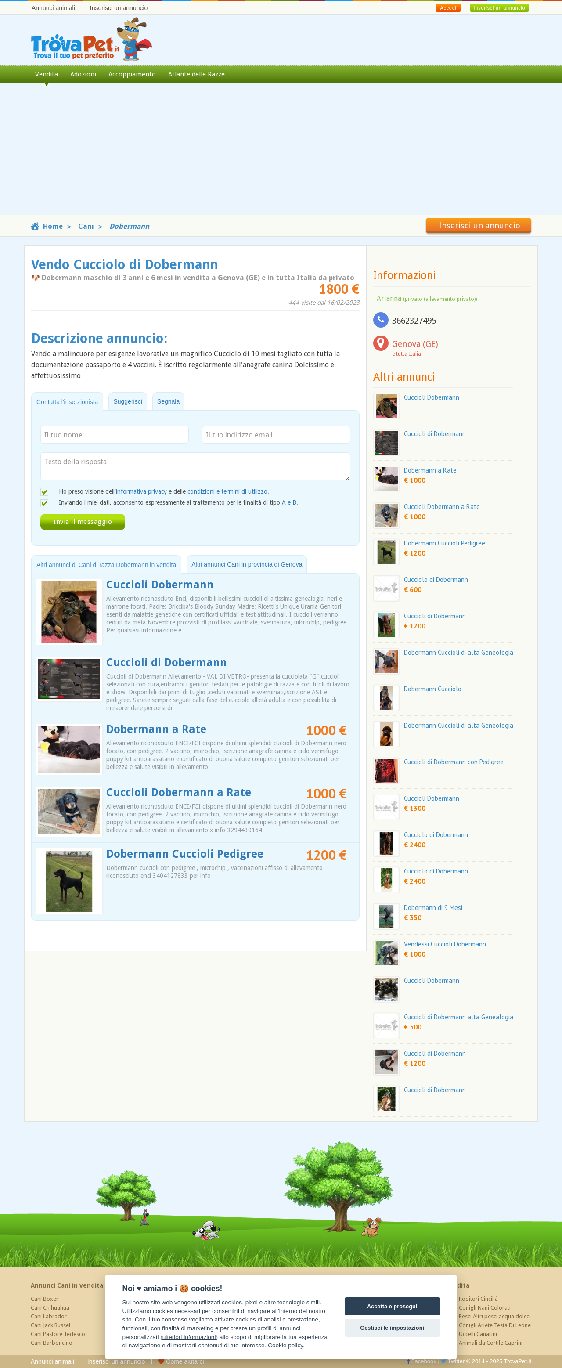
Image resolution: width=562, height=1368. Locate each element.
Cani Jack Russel (50, 1325)
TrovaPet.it (517, 1361)
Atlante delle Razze (196, 74)
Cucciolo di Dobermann (436, 579)
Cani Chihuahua (50, 1307)
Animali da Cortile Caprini (490, 1342)
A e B (289, 502)
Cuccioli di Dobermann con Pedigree (454, 762)
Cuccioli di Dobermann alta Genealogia (458, 1017)
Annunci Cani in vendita (67, 1285)
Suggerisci (127, 401)
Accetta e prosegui (392, 1306)
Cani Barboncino (51, 1342)
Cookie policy (285, 1345)
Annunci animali (53, 7)
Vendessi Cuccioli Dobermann (445, 944)
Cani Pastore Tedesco (58, 1334)
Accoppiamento (132, 74)
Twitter (453, 1361)
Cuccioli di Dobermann (166, 662)
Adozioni (83, 74)
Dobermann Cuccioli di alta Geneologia (458, 652)
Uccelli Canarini (478, 1334)
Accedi (448, 8)
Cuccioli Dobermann (160, 584)
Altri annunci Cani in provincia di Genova (246, 564)
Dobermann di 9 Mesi (433, 907)
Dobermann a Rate (156, 729)
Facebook (421, 1361)
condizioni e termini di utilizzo (227, 491)
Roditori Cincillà (478, 1299)
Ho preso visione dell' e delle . (164, 491)
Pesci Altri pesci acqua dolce (494, 1316)
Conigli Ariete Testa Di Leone (495, 1325)
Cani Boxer (44, 1299)
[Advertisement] (281, 153)
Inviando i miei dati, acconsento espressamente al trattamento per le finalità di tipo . (178, 502)
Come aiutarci (181, 1361)
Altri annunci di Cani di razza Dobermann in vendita (106, 564)
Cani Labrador (49, 1316)
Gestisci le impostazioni (392, 1328)
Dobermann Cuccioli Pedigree (184, 854)
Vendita (46, 74)
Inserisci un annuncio (119, 7)
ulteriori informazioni (189, 1337)
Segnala (168, 401)
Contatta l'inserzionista (67, 401)
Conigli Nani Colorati (485, 1307)
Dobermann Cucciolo (432, 689)
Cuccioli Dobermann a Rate (178, 792)
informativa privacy (141, 491)
